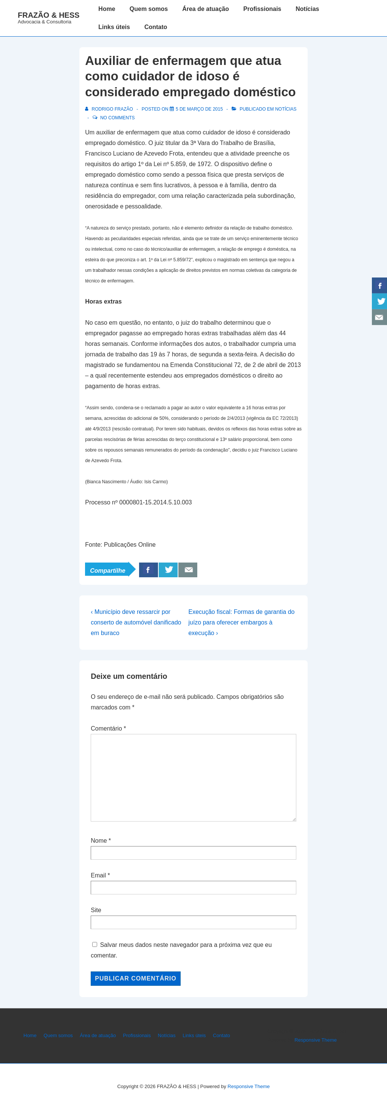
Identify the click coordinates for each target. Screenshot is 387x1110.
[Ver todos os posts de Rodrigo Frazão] (109, 109)
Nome (99, 840)
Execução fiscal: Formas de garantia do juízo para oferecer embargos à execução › (241, 622)
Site (96, 910)
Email (98, 875)
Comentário (108, 728)
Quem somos (149, 9)
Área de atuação (205, 9)
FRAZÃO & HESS (48, 15)
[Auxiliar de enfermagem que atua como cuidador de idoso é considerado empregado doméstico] (199, 109)
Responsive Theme (315, 1040)
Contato (155, 27)
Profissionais (262, 9)
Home (106, 9)
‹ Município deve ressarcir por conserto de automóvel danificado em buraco (136, 622)
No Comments (117, 117)
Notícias (307, 9)
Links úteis (114, 27)
